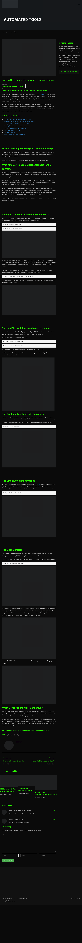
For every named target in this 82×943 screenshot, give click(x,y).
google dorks (5, 90)
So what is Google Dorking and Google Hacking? (17, 119)
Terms (78, 898)
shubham (19, 742)
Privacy (73, 898)
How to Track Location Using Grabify (43, 761)
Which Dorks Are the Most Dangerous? (14, 134)
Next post (51, 758)
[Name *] (10, 855)
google (42, 94)
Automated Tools (13, 32)
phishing (37, 484)
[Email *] (28, 855)
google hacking (14, 90)
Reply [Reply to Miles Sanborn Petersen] (53, 810)
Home (3, 32)
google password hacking (39, 90)
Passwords (15, 86)
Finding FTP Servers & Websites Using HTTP (16, 124)
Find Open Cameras (9, 132)
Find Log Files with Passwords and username (16, 126)
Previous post (7, 758)
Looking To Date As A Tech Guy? (69, 71)
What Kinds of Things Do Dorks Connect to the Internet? (19, 121)
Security (21, 86)
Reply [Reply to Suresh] (53, 819)
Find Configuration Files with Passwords (15, 128)
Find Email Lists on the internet (12, 130)
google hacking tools (25, 90)
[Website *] (47, 855)
